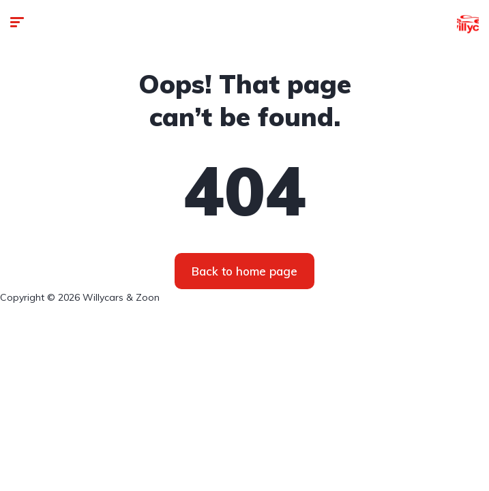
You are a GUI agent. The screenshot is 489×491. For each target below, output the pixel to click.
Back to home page (244, 271)
